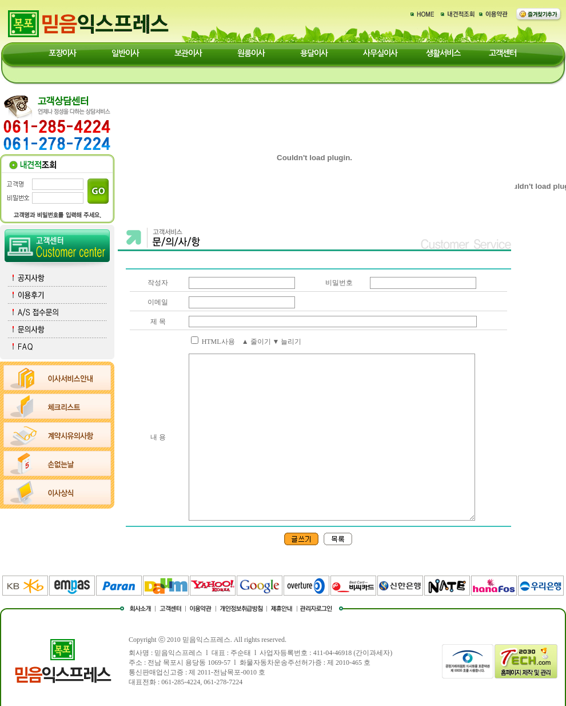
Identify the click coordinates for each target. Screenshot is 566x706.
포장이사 (62, 53)
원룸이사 (251, 53)
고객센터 (502, 53)
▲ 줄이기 (256, 342)
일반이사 (125, 53)
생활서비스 (443, 53)
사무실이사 (380, 53)
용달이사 (314, 53)
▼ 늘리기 (287, 342)
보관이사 (188, 53)
